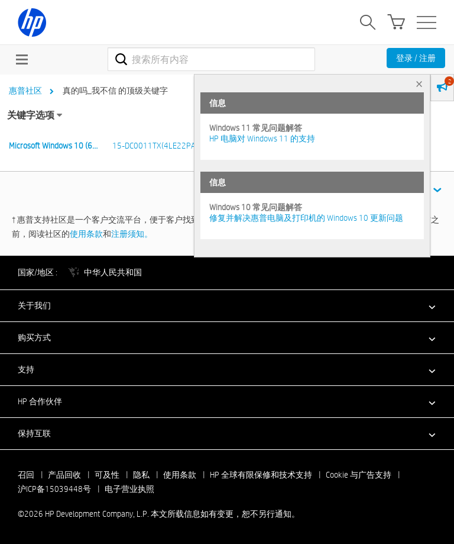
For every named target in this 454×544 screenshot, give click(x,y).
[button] (227, 305)
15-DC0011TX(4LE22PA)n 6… (163, 145)
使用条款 (86, 233)
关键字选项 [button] (30, 115)
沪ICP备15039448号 (54, 489)
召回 (26, 474)
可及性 (107, 474)
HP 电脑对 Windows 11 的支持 (262, 138)
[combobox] (211, 59)
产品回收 (64, 474)
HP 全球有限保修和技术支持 (261, 474)
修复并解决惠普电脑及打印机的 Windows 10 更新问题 (306, 218)
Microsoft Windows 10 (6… (53, 145)
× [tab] (419, 84)
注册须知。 (132, 233)
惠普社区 (25, 90)
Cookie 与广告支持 (358, 474)
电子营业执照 (129, 489)
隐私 (141, 474)
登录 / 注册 (416, 58)
